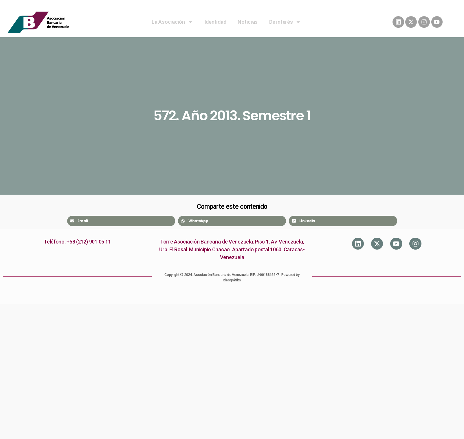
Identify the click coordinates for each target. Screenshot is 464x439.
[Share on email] (121, 221)
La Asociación (172, 21)
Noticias (248, 22)
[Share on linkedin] (343, 221)
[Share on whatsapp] (232, 221)
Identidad (215, 22)
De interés (285, 21)
